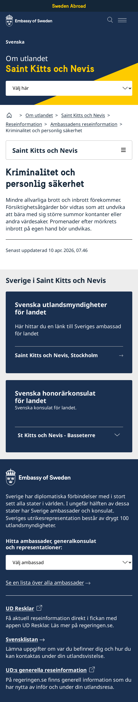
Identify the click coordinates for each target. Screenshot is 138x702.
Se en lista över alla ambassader (45, 582)
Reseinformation (24, 124)
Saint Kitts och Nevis (83, 115)
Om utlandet (39, 115)
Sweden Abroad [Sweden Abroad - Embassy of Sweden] (69, 6)
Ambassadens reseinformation (83, 124)
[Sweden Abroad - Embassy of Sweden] (34, 20)
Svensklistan (22, 639)
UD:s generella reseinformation (46, 669)
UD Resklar (20, 608)
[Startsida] (11, 115)
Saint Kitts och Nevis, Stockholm (56, 355)
